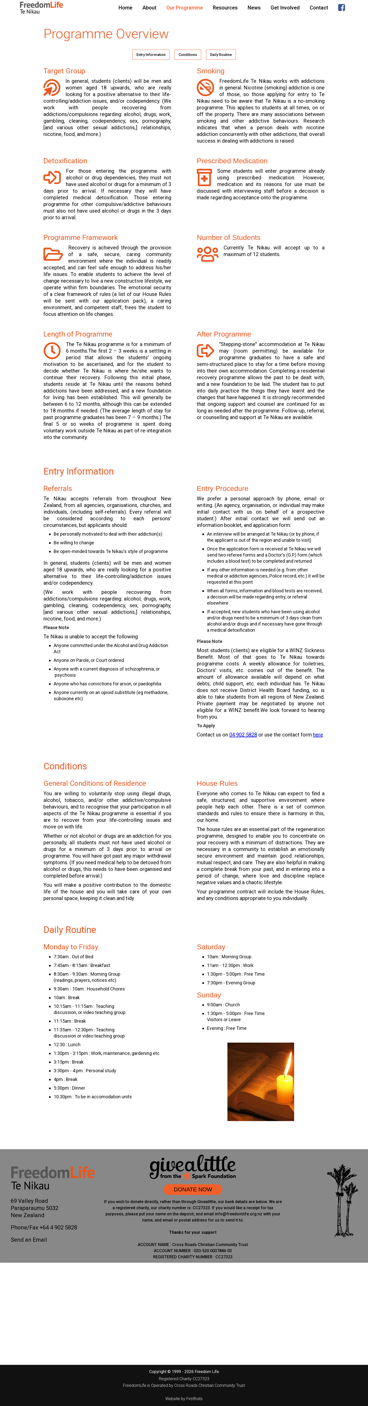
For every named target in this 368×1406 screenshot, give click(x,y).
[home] (41, 7)
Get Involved (285, 8)
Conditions (188, 55)
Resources (225, 8)
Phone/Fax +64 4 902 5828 (44, 1227)
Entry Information (151, 55)
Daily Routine (221, 55)
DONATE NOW (193, 1189)
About (149, 8)
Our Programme (184, 8)
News (254, 8)
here (318, 735)
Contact (319, 8)
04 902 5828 (243, 735)
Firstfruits (194, 1398)
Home (125, 8)
